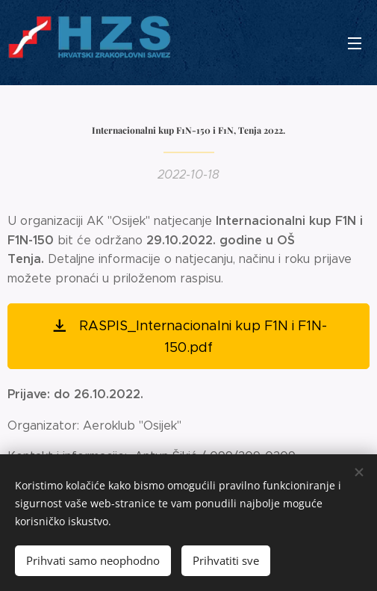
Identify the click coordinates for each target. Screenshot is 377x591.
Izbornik (354, 43)
